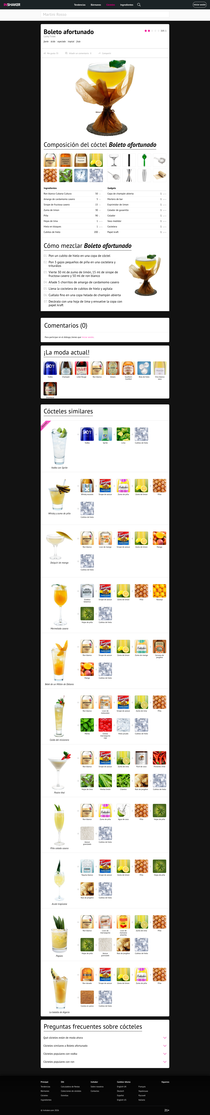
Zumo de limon (51, 210)
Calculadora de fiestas (70, 1086)
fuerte (46, 41)
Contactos (95, 1091)
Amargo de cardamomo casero (59, 199)
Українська (143, 1091)
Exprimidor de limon (117, 204)
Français (142, 1086)
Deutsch (120, 1091)
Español (120, 1095)
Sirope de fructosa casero (57, 204)
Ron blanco (58, 193)
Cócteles (110, 4)
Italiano (141, 1100)
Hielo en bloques (52, 226)
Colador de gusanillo (118, 210)
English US (121, 1100)
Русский (141, 1095)
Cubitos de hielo (52, 232)
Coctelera (112, 226)
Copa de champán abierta (120, 193)
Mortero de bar (115, 199)
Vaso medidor (114, 221)
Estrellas (64, 1095)
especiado (61, 41)
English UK (121, 1086)
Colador (111, 215)
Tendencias (79, 4)
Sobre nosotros (97, 1086)
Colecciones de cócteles (71, 1091)
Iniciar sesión (200, 4)
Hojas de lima (51, 221)
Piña (46, 215)
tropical (71, 41)
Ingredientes (126, 4)
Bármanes (96, 4)
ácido (53, 41)
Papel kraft (113, 232)
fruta (78, 41)
